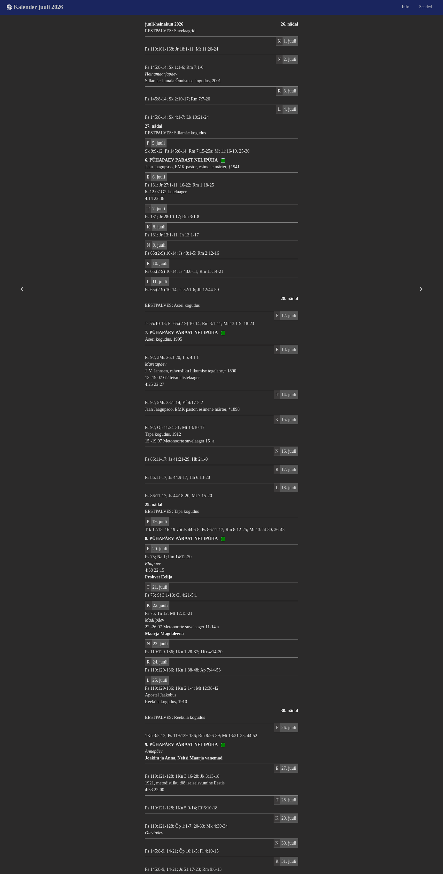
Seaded (425, 6)
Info (405, 6)
